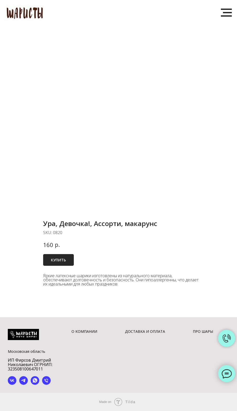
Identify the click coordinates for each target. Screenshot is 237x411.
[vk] (12, 383)
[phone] (46, 383)
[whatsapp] (35, 383)
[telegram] (23, 383)
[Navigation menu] (226, 13)
